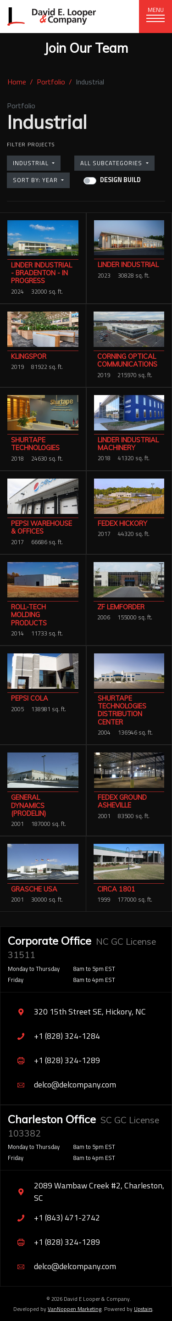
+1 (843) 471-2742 (54, 1218)
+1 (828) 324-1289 (54, 1060)
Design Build (120, 180)
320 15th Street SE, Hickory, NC (77, 1012)
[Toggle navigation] (155, 16)
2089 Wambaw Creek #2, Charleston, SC (86, 1191)
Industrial (31, 162)
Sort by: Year (36, 179)
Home (16, 81)
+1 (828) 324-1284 (54, 1036)
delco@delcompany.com (62, 1085)
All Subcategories (112, 162)
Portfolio (51, 81)
